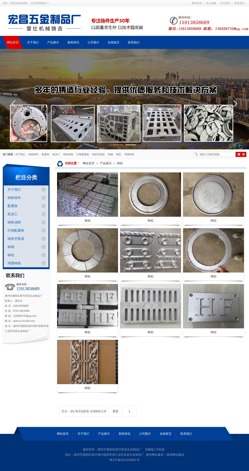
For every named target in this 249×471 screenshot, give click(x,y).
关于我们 (20, 154)
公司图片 (145, 433)
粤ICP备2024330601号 (124, 460)
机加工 (56, 154)
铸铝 (118, 154)
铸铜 (110, 154)
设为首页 (225, 3)
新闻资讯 (124, 433)
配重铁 (45, 154)
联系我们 (240, 3)
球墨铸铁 (129, 154)
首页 (115, 411)
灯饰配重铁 (82, 154)
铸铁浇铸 (68, 154)
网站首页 (197, 3)
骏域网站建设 (175, 454)
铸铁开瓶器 (98, 154)
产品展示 (106, 163)
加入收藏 (211, 3)
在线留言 (166, 433)
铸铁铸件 (34, 154)
